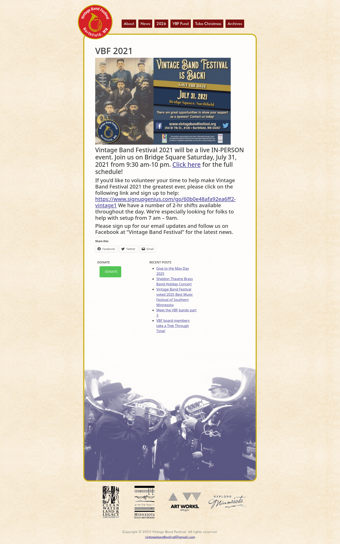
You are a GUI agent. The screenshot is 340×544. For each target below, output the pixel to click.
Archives (235, 23)
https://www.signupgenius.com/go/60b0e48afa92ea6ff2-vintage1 (165, 202)
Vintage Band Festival (95, 22)
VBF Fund (181, 23)
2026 (161, 23)
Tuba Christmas (208, 23)
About (129, 23)
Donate (111, 271)
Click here (186, 164)
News (145, 23)
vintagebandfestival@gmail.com (170, 537)
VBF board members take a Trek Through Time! (173, 325)
